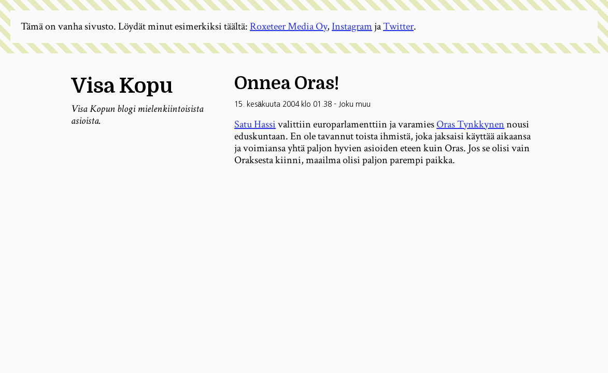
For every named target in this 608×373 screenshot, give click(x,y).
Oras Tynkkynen (470, 124)
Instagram (352, 26)
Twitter (398, 26)
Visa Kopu (122, 86)
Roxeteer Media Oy (288, 26)
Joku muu (354, 104)
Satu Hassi (255, 124)
